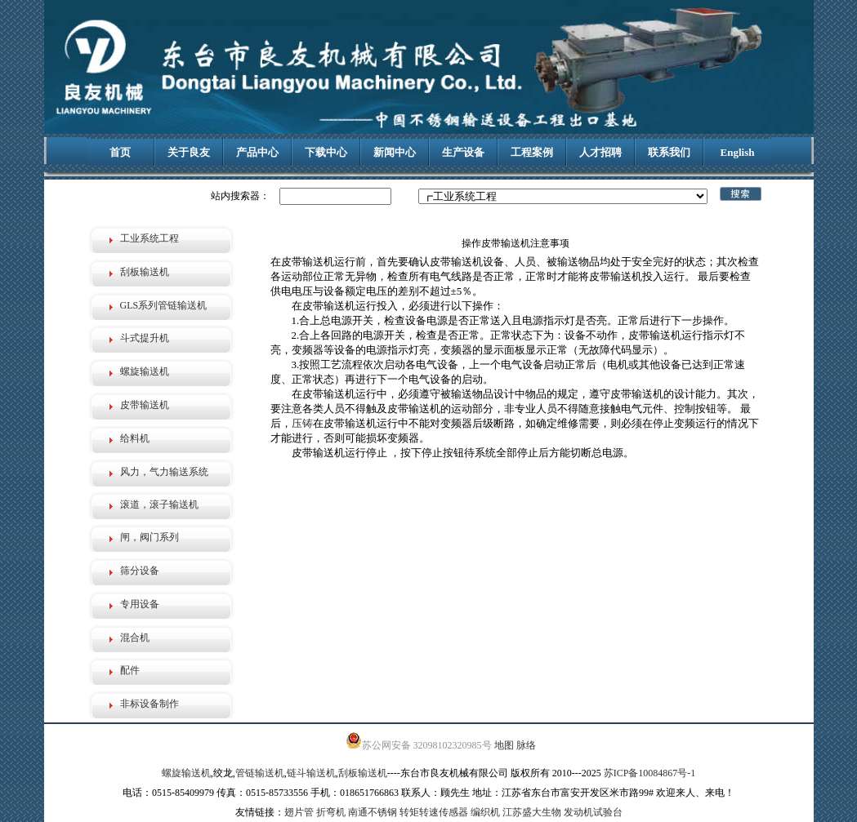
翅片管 (299, 812)
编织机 (485, 812)
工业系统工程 (149, 238)
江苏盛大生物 (531, 812)
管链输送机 (259, 773)
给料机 (135, 438)
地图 (504, 745)
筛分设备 (139, 570)
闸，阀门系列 (149, 537)
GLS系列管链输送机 (164, 305)
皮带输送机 (144, 405)
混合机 (135, 637)
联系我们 (669, 152)
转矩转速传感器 (433, 812)
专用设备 (139, 604)
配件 (130, 670)
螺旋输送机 (144, 371)
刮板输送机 (144, 272)
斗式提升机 (144, 338)
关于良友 (188, 152)
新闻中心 (394, 152)
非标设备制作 (149, 703)
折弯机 (331, 812)
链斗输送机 (311, 773)
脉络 (526, 745)
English (738, 152)
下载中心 (326, 152)
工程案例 (532, 152)
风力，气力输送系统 (164, 472)
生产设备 (463, 152)
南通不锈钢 (372, 812)
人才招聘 (600, 152)
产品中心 (257, 152)
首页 (120, 152)
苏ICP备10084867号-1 (650, 773)
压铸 (302, 423)
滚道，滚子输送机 (159, 504)
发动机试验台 (593, 812)
